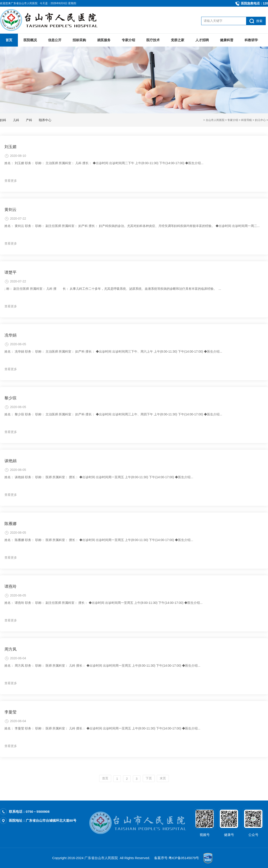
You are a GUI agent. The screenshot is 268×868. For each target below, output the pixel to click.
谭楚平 (10, 272)
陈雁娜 (10, 523)
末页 (163, 778)
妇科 (3, 120)
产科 (29, 120)
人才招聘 (202, 40)
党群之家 (177, 40)
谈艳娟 (10, 461)
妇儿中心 (260, 120)
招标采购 (79, 40)
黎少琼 (10, 398)
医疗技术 (153, 40)
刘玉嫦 (10, 147)
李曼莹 (10, 712)
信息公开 (54, 40)
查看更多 (10, 180)
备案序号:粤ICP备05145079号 (176, 858)
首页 (9, 40)
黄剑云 (10, 209)
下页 (149, 778)
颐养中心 (45, 120)
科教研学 (251, 40)
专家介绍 (128, 40)
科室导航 (246, 120)
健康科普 (226, 40)
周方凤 (10, 649)
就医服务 (104, 40)
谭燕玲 (10, 586)
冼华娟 (10, 335)
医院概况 (30, 40)
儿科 (16, 120)
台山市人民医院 (215, 120)
